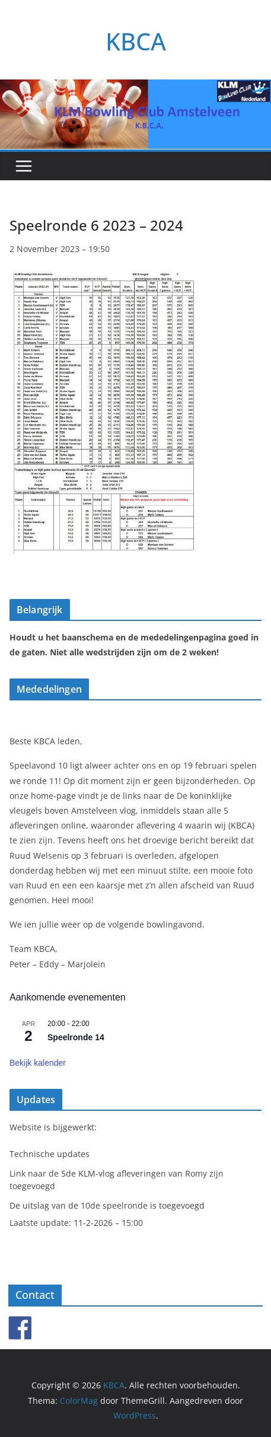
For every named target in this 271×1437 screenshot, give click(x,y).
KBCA (136, 41)
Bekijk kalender (37, 1063)
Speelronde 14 (75, 1037)
